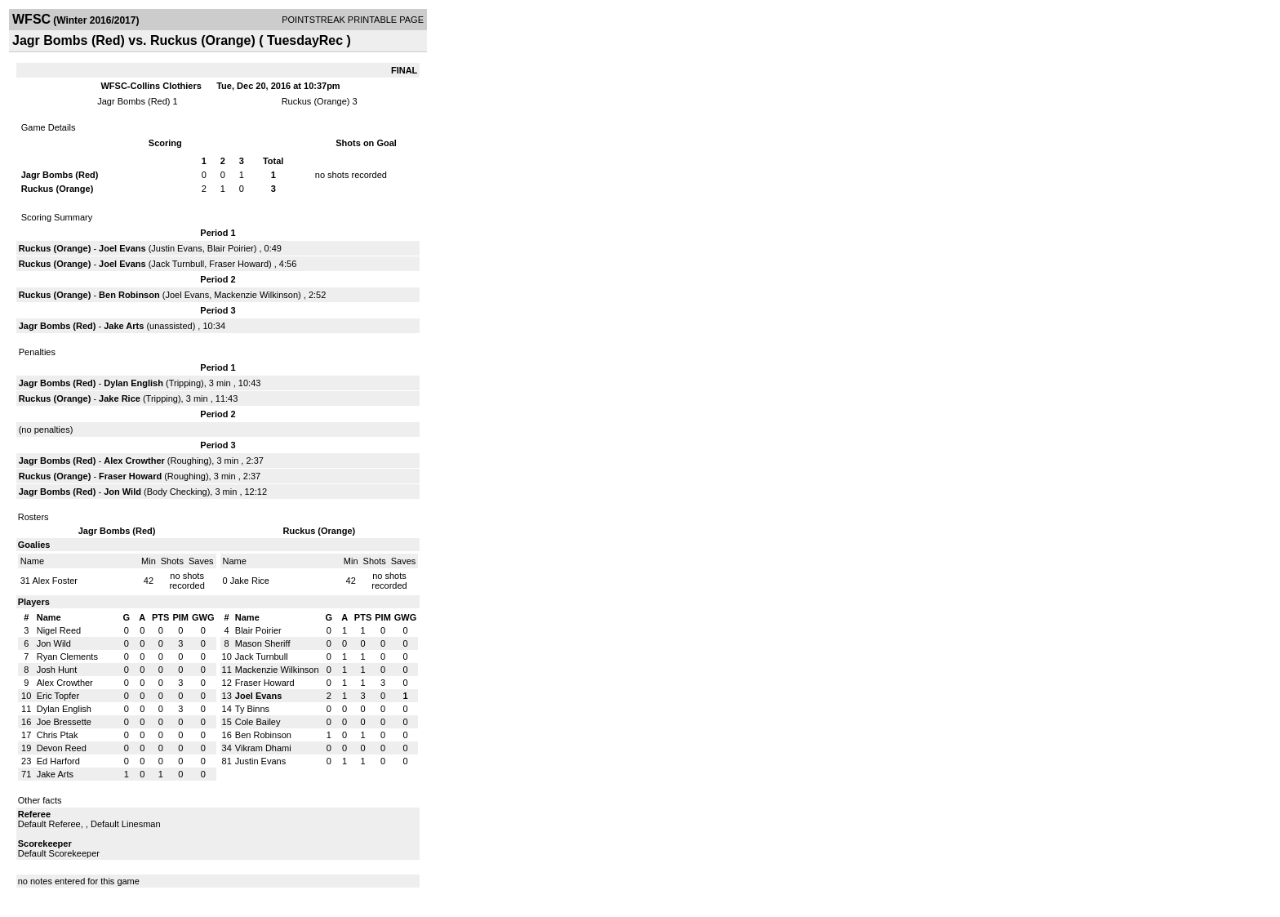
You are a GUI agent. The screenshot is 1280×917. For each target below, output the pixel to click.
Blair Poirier (230, 248)
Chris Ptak (57, 735)
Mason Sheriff (263, 643)
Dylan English (133, 383)
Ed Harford (58, 761)
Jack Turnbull (177, 264)
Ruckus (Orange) (316, 101)
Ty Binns (252, 709)
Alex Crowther (134, 460)
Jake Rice (119, 398)
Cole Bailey (258, 722)
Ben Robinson (129, 295)
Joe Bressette (64, 722)
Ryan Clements (67, 656)
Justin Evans (176, 248)
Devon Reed (62, 748)
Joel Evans (122, 248)
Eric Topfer (58, 696)
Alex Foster (55, 580)
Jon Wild (122, 491)
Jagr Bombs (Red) (133, 101)
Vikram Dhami (263, 748)
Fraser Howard (239, 264)
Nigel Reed (59, 630)
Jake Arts (124, 326)
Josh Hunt (57, 669)
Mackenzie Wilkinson (256, 295)
